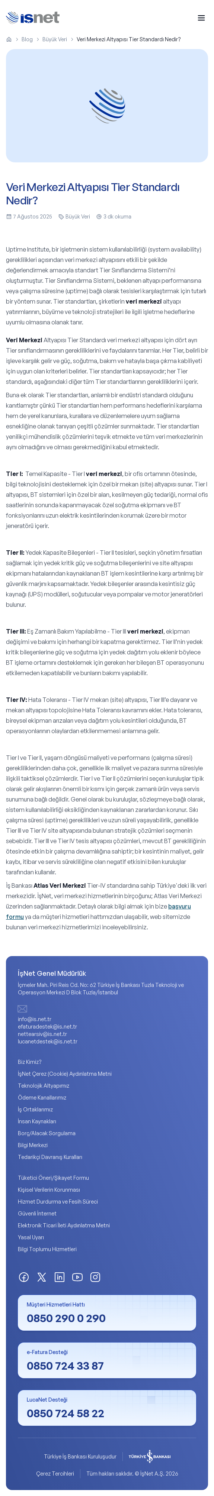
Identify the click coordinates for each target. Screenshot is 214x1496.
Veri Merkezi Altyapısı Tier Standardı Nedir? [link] (129, 39)
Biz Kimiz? (30, 1062)
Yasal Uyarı (31, 1237)
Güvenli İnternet (37, 1213)
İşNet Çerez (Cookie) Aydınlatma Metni (65, 1074)
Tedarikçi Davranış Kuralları (50, 1157)
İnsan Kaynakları (37, 1121)
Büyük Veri (54, 39)
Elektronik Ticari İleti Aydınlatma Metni (64, 1225)
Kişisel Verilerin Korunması (49, 1189)
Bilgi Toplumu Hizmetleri (47, 1249)
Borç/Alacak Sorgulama (47, 1133)
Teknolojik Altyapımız (43, 1085)
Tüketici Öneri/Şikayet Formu (53, 1178)
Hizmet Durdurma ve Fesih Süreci (58, 1201)
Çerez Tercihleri (55, 1473)
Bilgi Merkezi (33, 1145)
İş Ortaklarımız (35, 1109)
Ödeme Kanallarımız (42, 1097)
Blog (27, 39)
